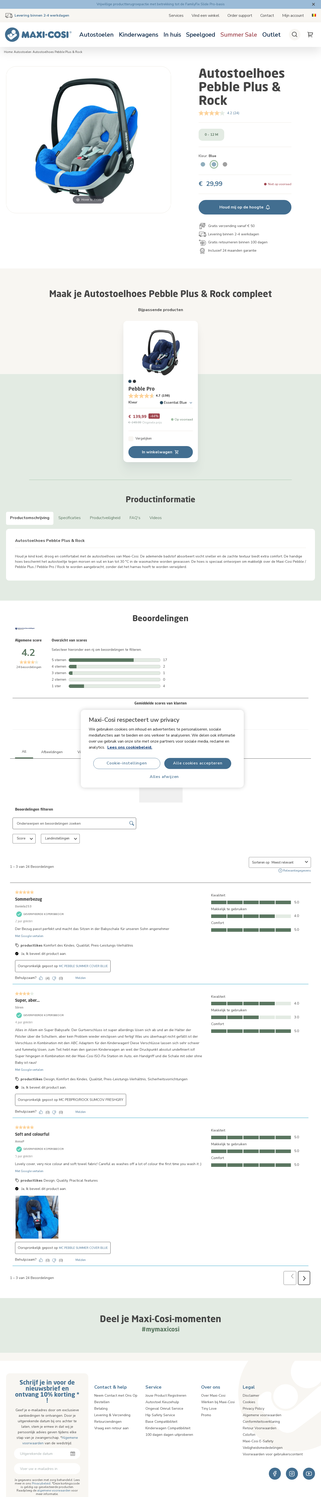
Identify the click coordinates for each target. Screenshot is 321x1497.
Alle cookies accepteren (197, 763)
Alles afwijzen (164, 776)
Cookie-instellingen (127, 763)
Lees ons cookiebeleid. (129, 747)
